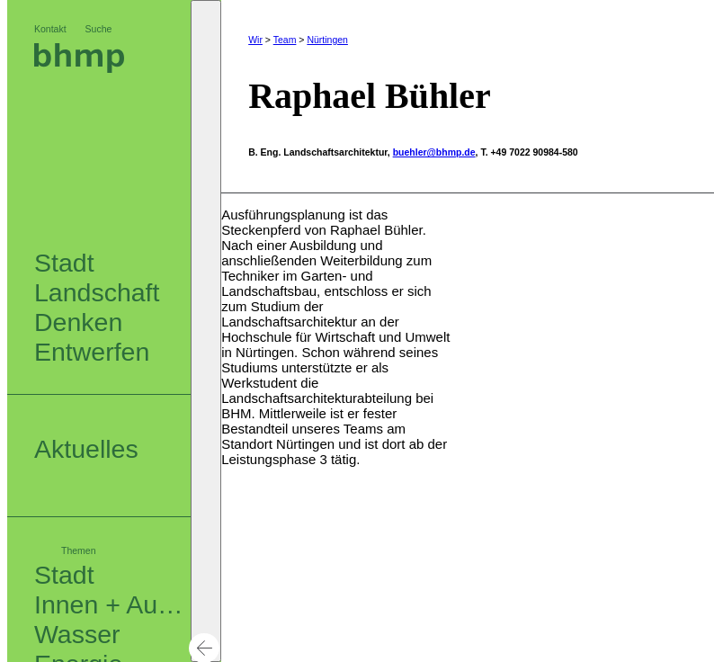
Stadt (64, 574)
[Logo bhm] (79, 68)
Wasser (77, 634)
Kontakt (50, 28)
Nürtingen (327, 39)
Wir (255, 39)
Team (285, 39)
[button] (206, 331)
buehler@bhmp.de (434, 147)
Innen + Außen (117, 604)
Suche (98, 28)
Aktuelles (86, 448)
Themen (78, 550)
